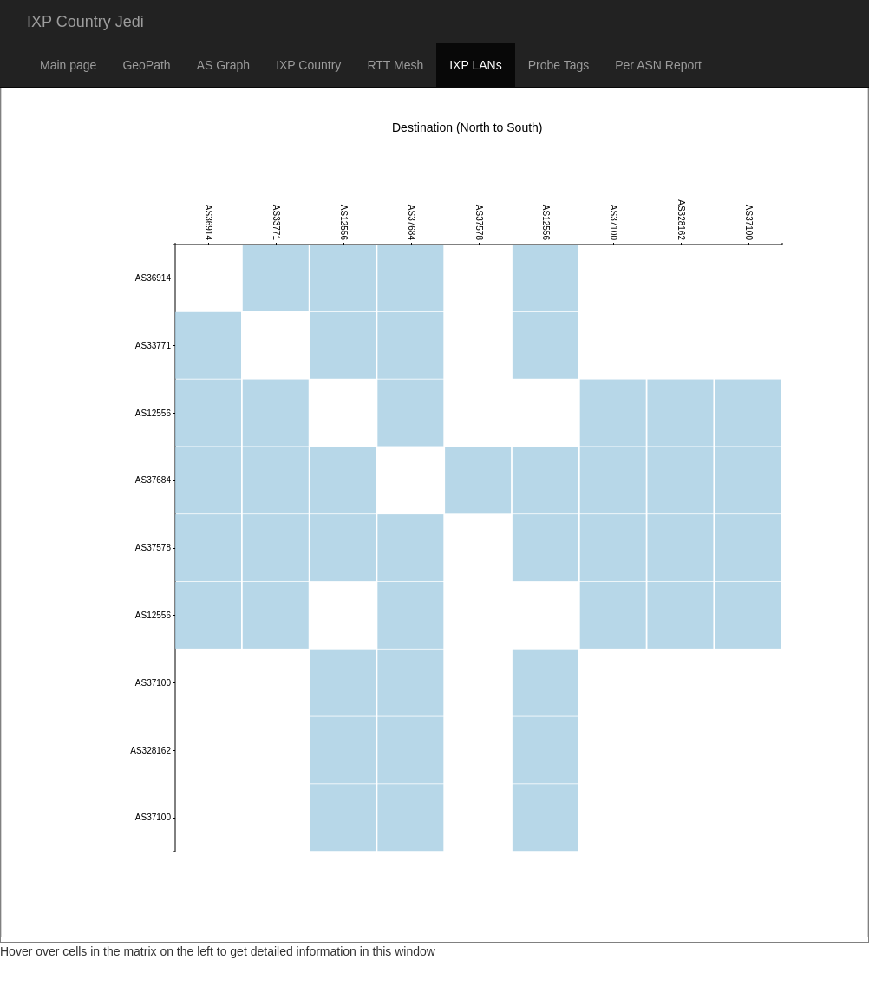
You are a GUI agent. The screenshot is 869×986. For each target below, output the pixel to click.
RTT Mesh (395, 65)
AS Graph (223, 65)
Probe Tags (559, 65)
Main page (68, 65)
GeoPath (146, 65)
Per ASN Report (658, 65)
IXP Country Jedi (85, 21)
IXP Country (308, 65)
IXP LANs (475, 65)
